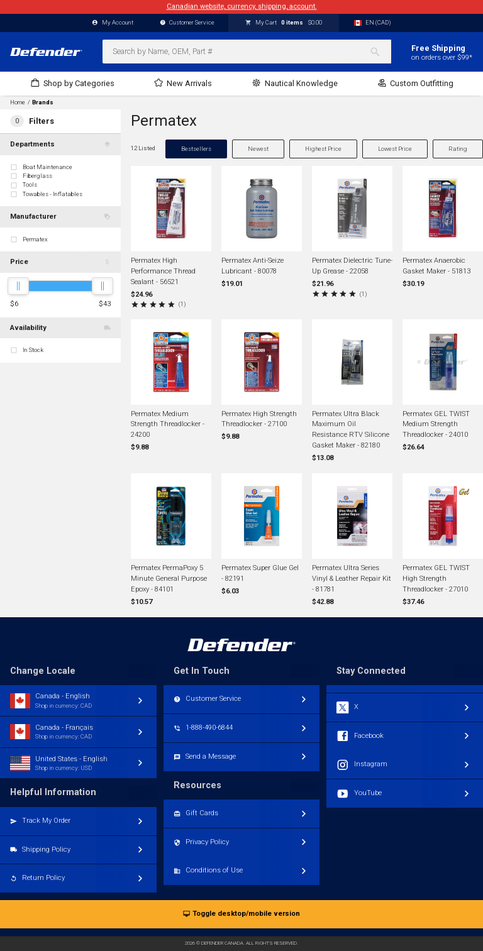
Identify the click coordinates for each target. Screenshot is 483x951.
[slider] (18, 286)
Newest (258, 148)
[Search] (380, 51)
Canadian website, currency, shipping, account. (242, 7)
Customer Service (187, 23)
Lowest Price (395, 148)
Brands (42, 102)
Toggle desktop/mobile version (241, 914)
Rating (457, 148)
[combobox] (247, 51)
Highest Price (323, 148)
